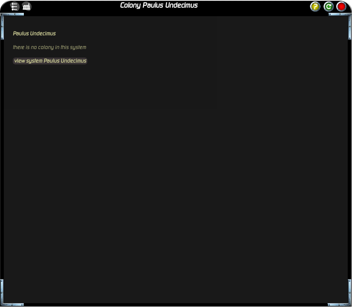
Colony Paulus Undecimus (158, 5)
